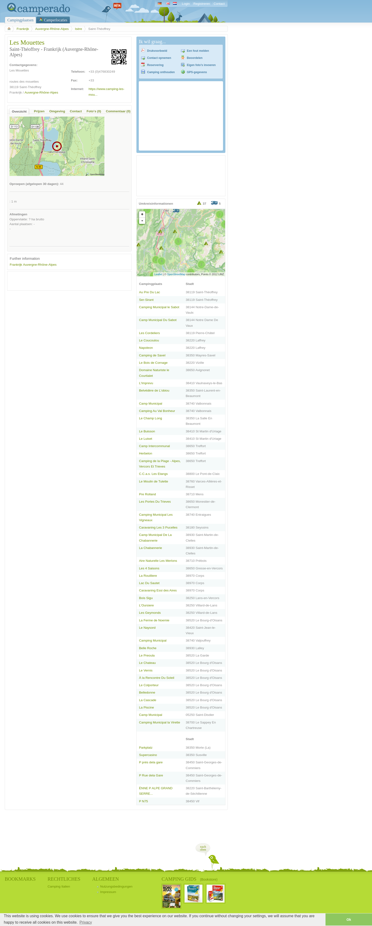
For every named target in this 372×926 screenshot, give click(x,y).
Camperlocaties (55, 20)
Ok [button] (348, 919)
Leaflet (158, 274)
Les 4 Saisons (149, 568)
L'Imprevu (146, 383)
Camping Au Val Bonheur (157, 411)
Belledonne (147, 692)
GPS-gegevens (197, 72)
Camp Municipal (150, 403)
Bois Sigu (146, 598)
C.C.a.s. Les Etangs (153, 474)
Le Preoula (147, 655)
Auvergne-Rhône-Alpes (52, 29)
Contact (219, 3)
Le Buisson (147, 431)
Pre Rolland (147, 494)
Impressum (108, 892)
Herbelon (145, 453)
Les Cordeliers (149, 333)
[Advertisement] (65, 281)
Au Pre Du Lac (149, 292)
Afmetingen (18, 214)
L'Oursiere (146, 605)
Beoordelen (195, 58)
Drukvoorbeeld (157, 50)
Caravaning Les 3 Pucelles (158, 527)
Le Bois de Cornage (153, 362)
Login (186, 3)
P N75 (143, 801)
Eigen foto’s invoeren (201, 65)
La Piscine (146, 707)
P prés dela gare (151, 762)
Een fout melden (198, 50)
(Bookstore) (209, 879)
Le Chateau (147, 663)
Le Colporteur (148, 685)
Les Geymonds (150, 612)
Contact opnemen (159, 58)
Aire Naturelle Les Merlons (158, 560)
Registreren (201, 3)
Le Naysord (147, 627)
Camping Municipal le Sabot (159, 307)
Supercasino (148, 755)
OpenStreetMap (176, 274)
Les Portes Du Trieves (155, 501)
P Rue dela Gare (151, 775)
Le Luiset (145, 438)
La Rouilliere (148, 575)
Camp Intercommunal (154, 446)
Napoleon (146, 348)
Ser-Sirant (146, 300)
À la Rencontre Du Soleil (156, 678)
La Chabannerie (150, 548)
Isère (78, 29)
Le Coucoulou (149, 340)
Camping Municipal (153, 640)
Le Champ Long (150, 418)
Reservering (155, 65)
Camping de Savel (152, 355)
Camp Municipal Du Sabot (158, 320)
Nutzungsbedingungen (116, 886)
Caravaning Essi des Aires (158, 590)
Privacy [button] (85, 922)
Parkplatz (146, 747)
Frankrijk (23, 29)
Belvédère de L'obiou (154, 390)
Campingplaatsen (20, 20)
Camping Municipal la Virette (159, 722)
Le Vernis (146, 670)
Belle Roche (147, 648)
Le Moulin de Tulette (153, 481)
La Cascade (147, 700)
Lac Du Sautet (149, 583)
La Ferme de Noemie (154, 620)
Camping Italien (58, 886)
